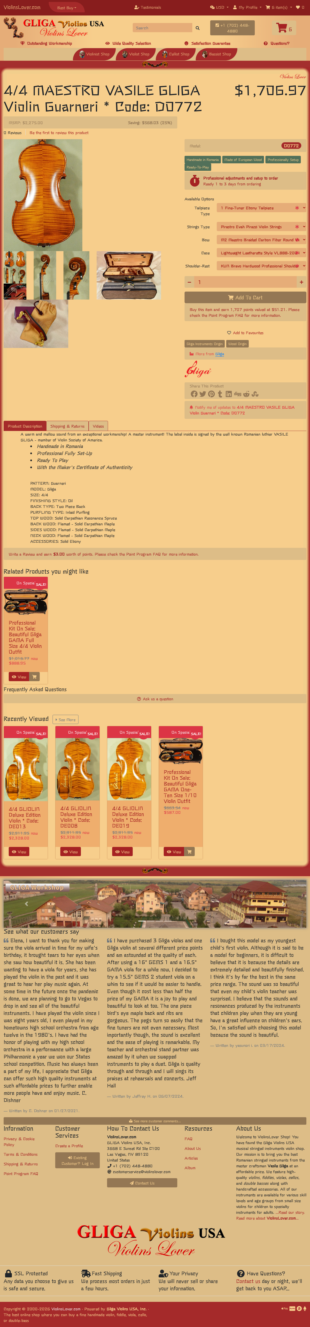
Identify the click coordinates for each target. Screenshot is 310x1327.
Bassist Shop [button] (216, 54)
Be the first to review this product (59, 132)
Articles (191, 1158)
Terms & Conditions (21, 1154)
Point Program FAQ (226, 315)
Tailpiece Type (201, 210)
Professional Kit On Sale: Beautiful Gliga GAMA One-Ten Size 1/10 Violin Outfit (180, 786)
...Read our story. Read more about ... (270, 1215)
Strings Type (198, 226)
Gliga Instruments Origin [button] (205, 343)
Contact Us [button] (142, 1183)
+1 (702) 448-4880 (232, 28)
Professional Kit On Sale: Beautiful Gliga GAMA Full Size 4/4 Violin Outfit (25, 637)
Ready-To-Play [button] (198, 167)
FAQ (189, 1138)
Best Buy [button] (65, 7)
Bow (205, 239)
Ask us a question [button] (155, 698)
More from (207, 354)
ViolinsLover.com (22, 6)
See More (65, 719)
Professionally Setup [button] (283, 159)
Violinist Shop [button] (94, 54)
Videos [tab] (98, 426)
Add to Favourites (245, 332)
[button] (219, 7)
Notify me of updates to (242, 410)
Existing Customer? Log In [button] (77, 1160)
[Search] (163, 27)
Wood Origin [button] (237, 343)
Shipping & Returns (21, 1164)
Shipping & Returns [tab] (67, 426)
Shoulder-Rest (197, 266)
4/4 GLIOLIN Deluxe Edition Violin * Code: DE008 (76, 817)
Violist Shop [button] (135, 54)
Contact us (248, 1280)
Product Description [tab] (25, 426)
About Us (193, 1148)
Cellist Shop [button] (175, 54)
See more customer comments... (155, 1120)
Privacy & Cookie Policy (19, 1141)
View (19, 676)
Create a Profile (69, 1145)
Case (205, 253)
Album (190, 1167)
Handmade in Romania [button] (203, 159)
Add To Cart (245, 297)
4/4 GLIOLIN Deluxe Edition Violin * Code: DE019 (128, 817)
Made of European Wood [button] (243, 159)
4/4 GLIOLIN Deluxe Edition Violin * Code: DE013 (24, 817)
